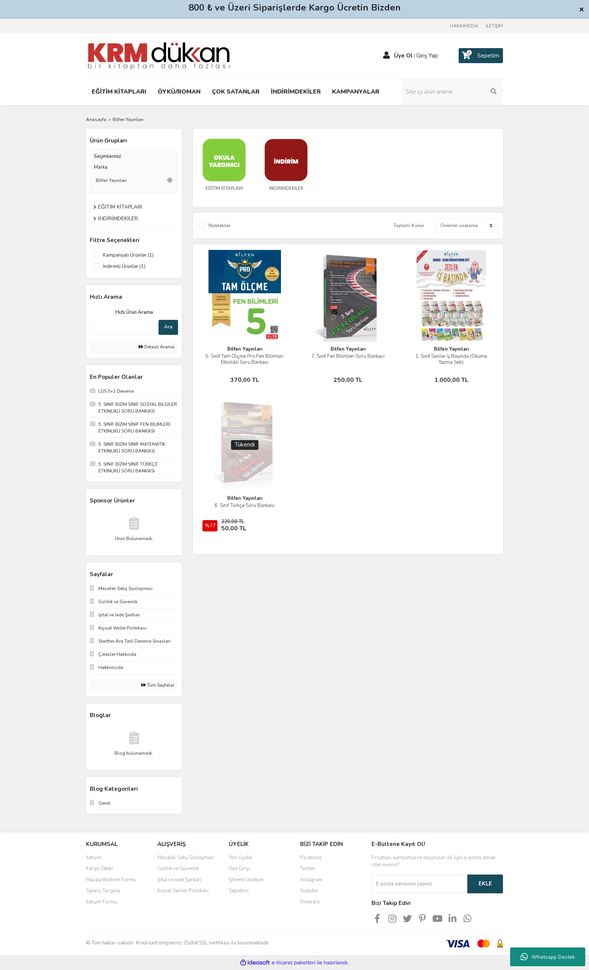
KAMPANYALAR (355, 92)
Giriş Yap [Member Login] (427, 55)
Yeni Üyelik (240, 857)
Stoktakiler (219, 225)
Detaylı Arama (156, 347)
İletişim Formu (101, 902)
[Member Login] (386, 55)
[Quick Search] (121, 327)
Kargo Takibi (99, 868)
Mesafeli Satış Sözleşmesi (185, 857)
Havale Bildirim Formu (111, 879)
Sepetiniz (239, 890)
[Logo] (158, 55)
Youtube (309, 890)
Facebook (311, 857)
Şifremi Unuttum (246, 879)
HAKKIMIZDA (464, 26)
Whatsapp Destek (548, 957)
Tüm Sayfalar (157, 685)
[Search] (452, 92)
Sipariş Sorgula (103, 890)
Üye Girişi (239, 868)
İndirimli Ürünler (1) (124, 266)
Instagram (311, 879)
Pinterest (310, 902)
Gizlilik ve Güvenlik (178, 868)
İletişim (93, 857)
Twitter (307, 868)
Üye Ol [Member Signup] (403, 55)
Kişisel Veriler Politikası (182, 890)
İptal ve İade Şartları (179, 879)
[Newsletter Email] (419, 884)
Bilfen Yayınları (128, 120)
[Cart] (481, 55)
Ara (168, 327)
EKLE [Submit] (485, 883)
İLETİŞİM (494, 26)
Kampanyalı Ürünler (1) (128, 255)
